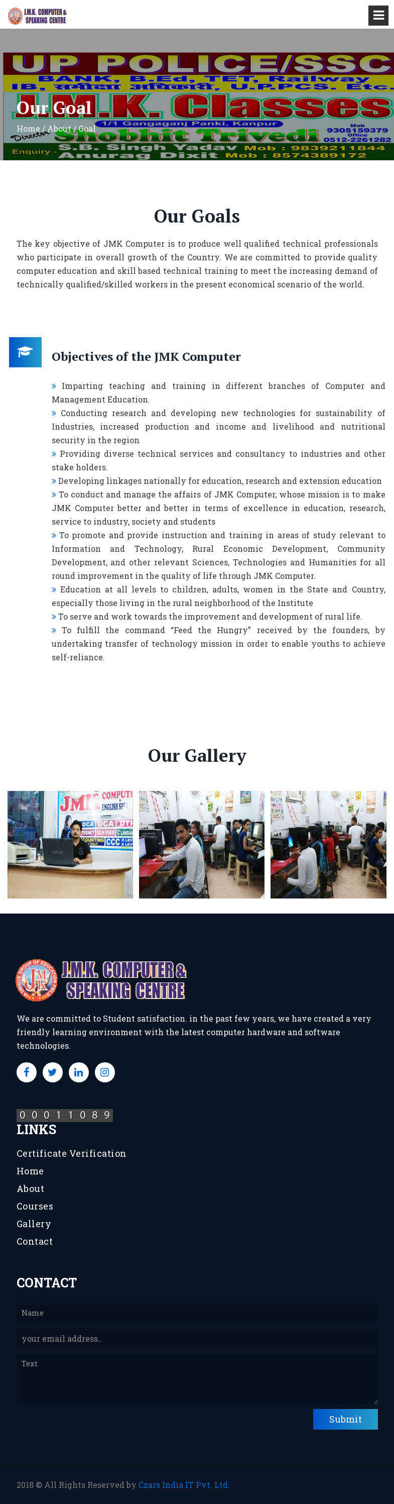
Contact (35, 1241)
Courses (35, 1206)
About (31, 1188)
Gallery (34, 1224)
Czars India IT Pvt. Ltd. (184, 1484)
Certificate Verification (72, 1153)
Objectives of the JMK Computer (146, 356)
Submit (345, 1419)
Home (30, 1171)
